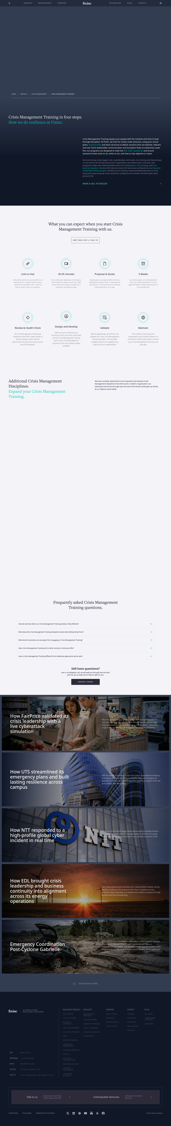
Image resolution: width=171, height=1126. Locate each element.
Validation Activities (67, 1075)
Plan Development (127, 165)
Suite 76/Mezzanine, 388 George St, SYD (37, 1075)
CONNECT (131, 1014)
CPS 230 (66, 1054)
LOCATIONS (131, 1018)
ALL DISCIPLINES (69, 1018)
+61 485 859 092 (27, 1058)
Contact (142, 3)
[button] (85, 624)
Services (28, 3)
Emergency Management (68, 1045)
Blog (129, 3)
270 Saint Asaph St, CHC (30, 1070)
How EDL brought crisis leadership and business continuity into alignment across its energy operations (38, 891)
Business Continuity (68, 1023)
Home (14, 94)
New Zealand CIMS (71, 1064)
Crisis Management (39, 94)
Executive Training (71, 1032)
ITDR (65, 1036)
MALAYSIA (131, 1030)
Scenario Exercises (71, 1050)
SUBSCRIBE (149, 1024)
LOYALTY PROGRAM (91, 1028)
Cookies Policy (13, 1113)
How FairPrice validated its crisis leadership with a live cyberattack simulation (39, 723)
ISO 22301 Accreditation (69, 1059)
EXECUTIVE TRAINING (92, 1024)
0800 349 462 (25, 1053)
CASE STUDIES (111, 1026)
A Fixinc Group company (154, 1113)
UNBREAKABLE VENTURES (150, 1019)
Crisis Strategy (142, 165)
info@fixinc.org (27, 1064)
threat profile (95, 144)
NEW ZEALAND (132, 1026)
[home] (87, 3)
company (62, 3)
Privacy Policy (27, 1113)
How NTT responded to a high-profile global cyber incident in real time (37, 835)
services (23, 94)
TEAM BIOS (110, 1018)
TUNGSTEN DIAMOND (92, 1032)
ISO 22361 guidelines (133, 150)
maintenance (45, 3)
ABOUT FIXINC (111, 1014)
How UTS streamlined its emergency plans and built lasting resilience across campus (39, 779)
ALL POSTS (149, 1014)
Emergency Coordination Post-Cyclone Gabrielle (37, 947)
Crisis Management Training (62, 94)
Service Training (70, 1040)
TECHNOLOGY (89, 1036)
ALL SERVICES (68, 1014)
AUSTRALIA (131, 1022)
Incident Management (68, 1069)
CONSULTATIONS (112, 1022)
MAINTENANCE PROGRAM (89, 1015)
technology (115, 3)
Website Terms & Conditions (45, 1113)
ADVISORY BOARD (90, 1020)
